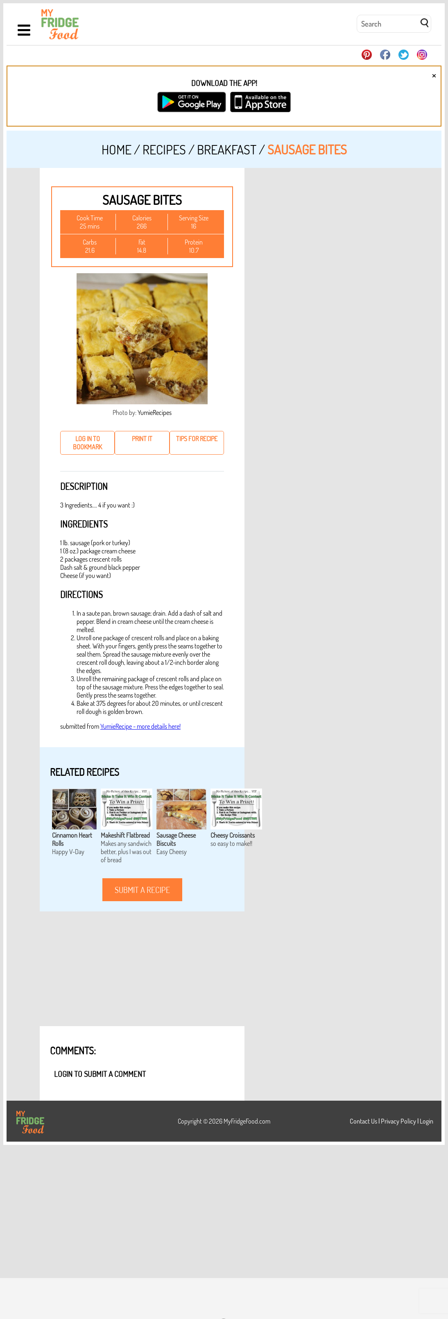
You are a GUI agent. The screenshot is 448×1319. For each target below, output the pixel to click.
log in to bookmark (87, 443)
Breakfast (226, 149)
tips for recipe (196, 439)
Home (116, 149)
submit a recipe (142, 889)
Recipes (164, 149)
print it (142, 439)
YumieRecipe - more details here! (140, 726)
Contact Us (363, 1121)
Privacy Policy (398, 1121)
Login (426, 1121)
